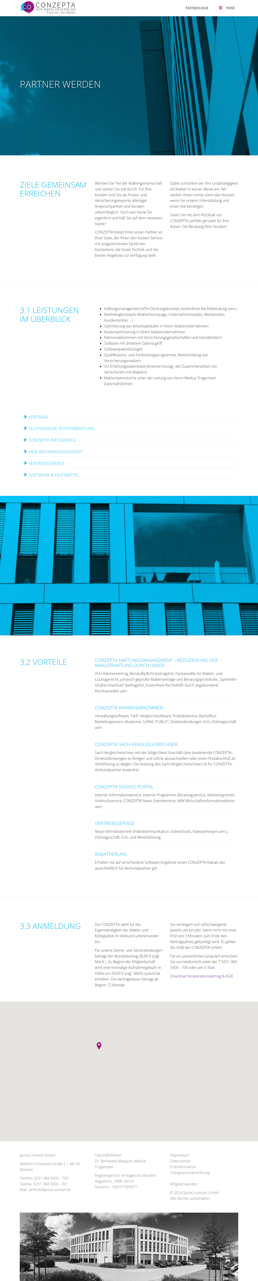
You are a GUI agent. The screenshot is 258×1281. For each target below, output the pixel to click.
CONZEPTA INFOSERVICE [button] (49, 440)
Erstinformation (182, 1166)
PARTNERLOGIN (196, 8)
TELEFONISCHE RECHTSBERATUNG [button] (59, 428)
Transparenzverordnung (189, 1172)
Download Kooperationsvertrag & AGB (201, 976)
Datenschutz (180, 1161)
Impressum (179, 1155)
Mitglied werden (183, 1184)
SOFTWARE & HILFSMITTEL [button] (51, 475)
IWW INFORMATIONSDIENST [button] (53, 451)
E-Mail (209, 967)
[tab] (129, 417)
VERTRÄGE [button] (36, 417)
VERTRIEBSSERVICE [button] (44, 463)
